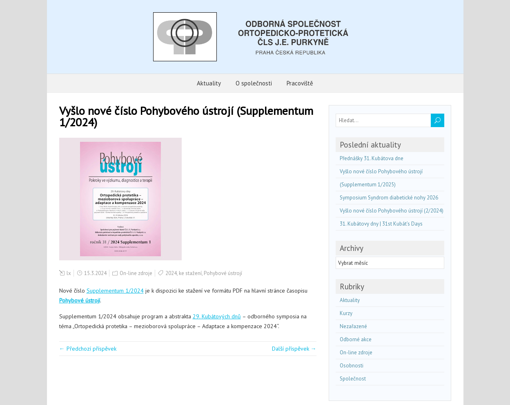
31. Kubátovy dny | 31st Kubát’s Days (381, 223)
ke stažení (190, 273)
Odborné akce (356, 339)
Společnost (353, 378)
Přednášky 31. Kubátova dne (371, 158)
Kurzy (346, 313)
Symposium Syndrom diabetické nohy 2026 (389, 197)
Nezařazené (353, 326)
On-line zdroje (136, 273)
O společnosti (254, 83)
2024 (171, 273)
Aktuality (209, 83)
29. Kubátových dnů (217, 316)
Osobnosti (351, 365)
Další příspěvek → (294, 348)
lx (69, 273)
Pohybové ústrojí (223, 273)
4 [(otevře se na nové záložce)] (142, 290)
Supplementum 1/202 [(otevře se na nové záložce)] (113, 290)
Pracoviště (300, 83)
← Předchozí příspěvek (87, 348)
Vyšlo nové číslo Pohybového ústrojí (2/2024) (391, 210)
